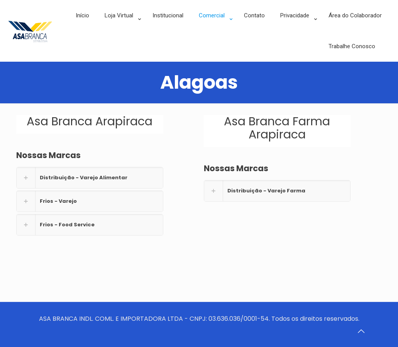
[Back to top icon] (361, 331)
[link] (121, 35)
